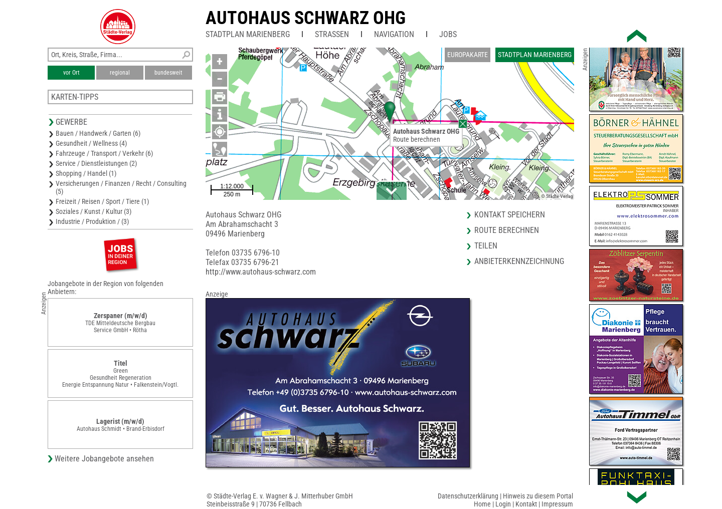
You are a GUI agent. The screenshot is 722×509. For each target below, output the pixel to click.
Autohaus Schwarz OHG (306, 18)
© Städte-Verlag (557, 196)
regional (120, 72)
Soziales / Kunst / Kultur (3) (93, 211)
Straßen (332, 34)
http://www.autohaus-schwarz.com (261, 272)
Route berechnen (416, 139)
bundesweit (168, 72)
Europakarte (467, 55)
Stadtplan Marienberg (248, 34)
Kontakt (526, 504)
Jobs (448, 34)
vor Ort (71, 72)
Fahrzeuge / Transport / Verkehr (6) (104, 153)
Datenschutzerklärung (468, 496)
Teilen (485, 245)
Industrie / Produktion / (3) (92, 221)
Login (503, 504)
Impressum (557, 504)
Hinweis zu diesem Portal (538, 496)
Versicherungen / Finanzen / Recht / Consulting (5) (121, 187)
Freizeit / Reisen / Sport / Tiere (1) (102, 201)
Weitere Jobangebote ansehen (104, 458)
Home (482, 504)
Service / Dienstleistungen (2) (96, 163)
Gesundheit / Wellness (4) (91, 143)
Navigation (394, 34)
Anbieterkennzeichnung (519, 261)
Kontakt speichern (509, 214)
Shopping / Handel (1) (86, 173)
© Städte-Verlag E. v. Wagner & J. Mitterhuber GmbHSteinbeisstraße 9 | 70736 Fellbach (280, 500)
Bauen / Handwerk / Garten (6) (98, 133)
